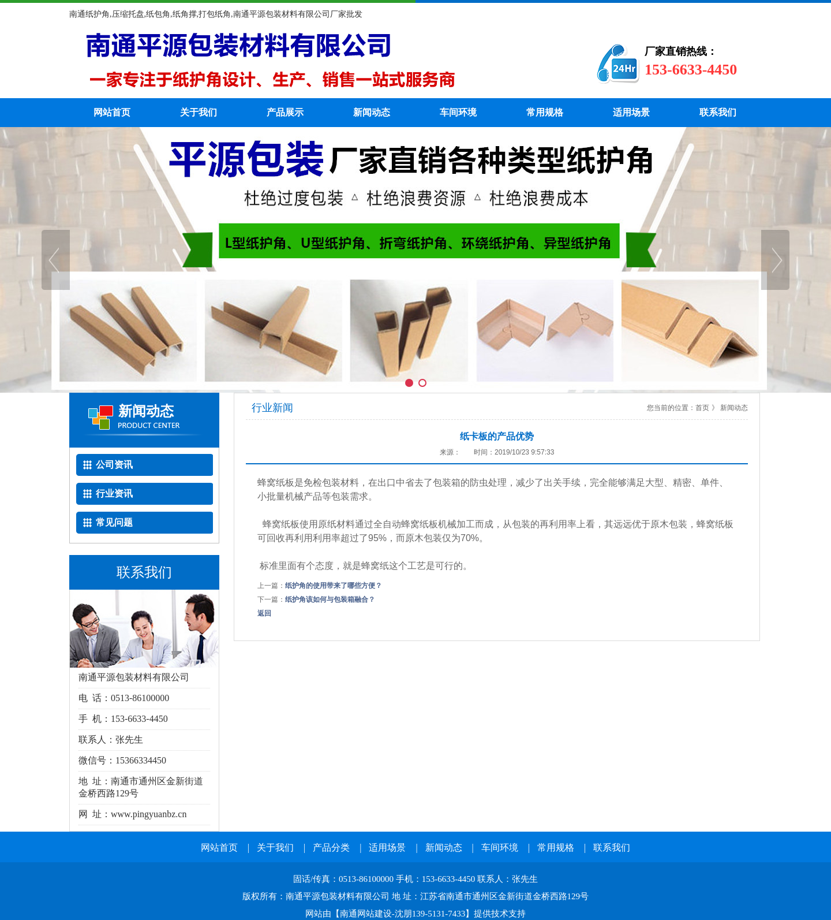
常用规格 (544, 112)
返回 (264, 613)
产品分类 (331, 847)
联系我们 (717, 112)
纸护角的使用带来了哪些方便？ (333, 586)
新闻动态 (371, 112)
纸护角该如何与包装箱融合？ (330, 599)
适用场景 (631, 112)
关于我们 (198, 112)
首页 (702, 408)
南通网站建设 (366, 913)
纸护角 (314, 63)
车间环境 (458, 112)
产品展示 (285, 112)
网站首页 (111, 112)
